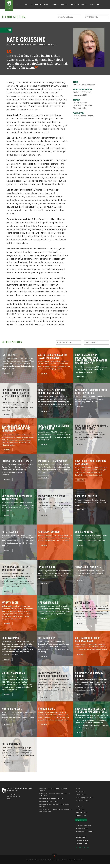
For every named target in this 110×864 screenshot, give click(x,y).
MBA (26, 5)
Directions (80, 809)
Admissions (80, 792)
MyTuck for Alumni (83, 825)
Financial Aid (81, 795)
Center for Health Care (48, 801)
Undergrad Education (39, 5)
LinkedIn (84, 847)
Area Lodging (81, 815)
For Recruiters (82, 840)
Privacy (80, 859)
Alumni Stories (13, 17)
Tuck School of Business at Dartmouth (9, 5)
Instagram (80, 847)
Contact (79, 806)
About (19, 5)
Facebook (76, 847)
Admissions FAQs (82, 801)
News (93, 5)
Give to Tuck (80, 820)
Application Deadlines (84, 798)
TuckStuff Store (82, 828)
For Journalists (82, 843)
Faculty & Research (79, 5)
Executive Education (60, 5)
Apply (78, 789)
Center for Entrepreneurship (51, 798)
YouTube (88, 847)
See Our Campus (82, 812)
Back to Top (55, 856)
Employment (80, 837)
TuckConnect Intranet (84, 831)
